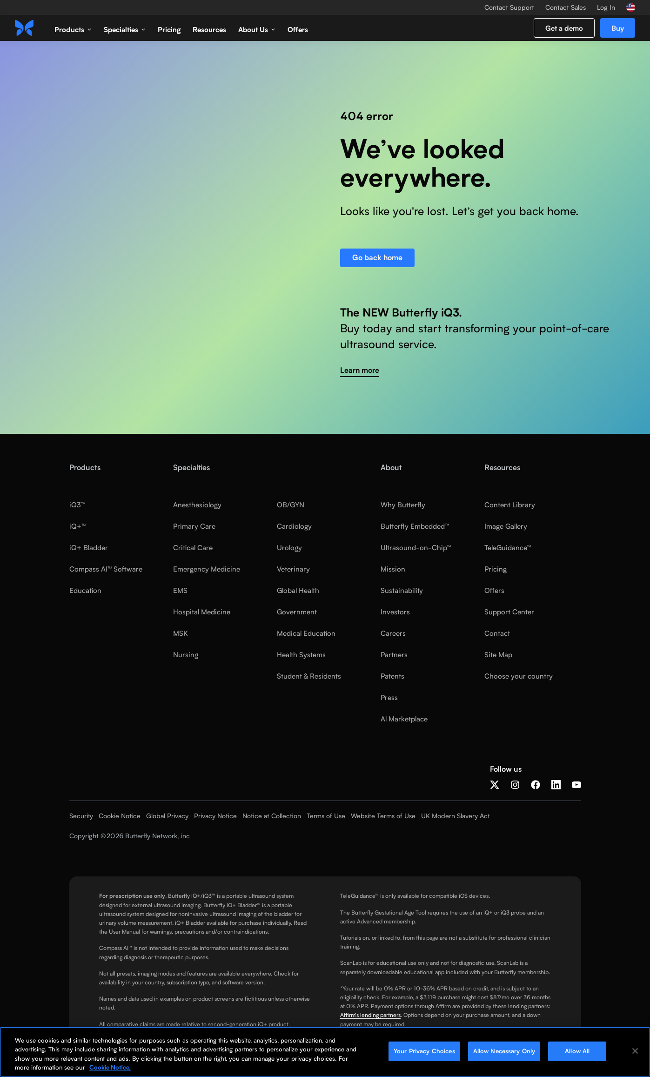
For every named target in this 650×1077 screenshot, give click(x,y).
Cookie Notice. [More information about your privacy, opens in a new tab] (110, 1070)
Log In (606, 7)
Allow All (577, 1053)
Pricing (169, 29)
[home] (24, 28)
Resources (209, 29)
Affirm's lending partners (370, 1014)
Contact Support (509, 7)
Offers (298, 29)
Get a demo (564, 28)
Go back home (377, 257)
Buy (617, 28)
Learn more (359, 370)
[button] (73, 28)
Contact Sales (565, 7)
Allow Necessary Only (504, 1053)
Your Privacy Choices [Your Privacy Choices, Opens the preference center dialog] (424, 1053)
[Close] (635, 1053)
